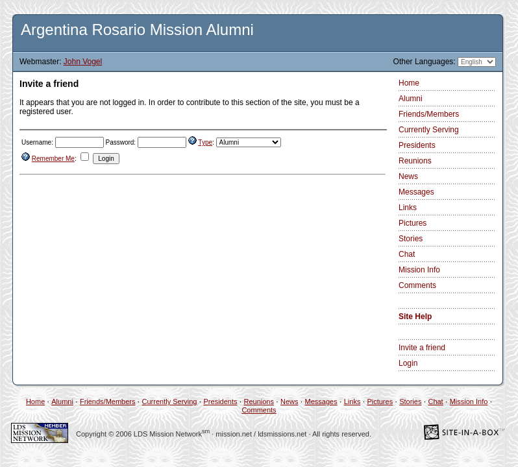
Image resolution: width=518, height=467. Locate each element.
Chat (407, 254)
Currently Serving (429, 129)
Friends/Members (429, 114)
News (408, 176)
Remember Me (53, 158)
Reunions (415, 160)
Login (408, 363)
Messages (416, 192)
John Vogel (83, 61)
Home (409, 83)
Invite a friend (422, 347)
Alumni (411, 98)
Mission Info (419, 269)
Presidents (417, 145)
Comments (417, 285)
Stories (411, 238)
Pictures (412, 223)
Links (408, 207)
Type (205, 142)
